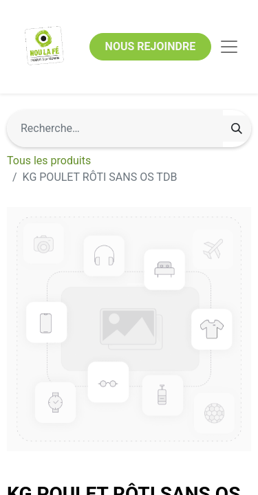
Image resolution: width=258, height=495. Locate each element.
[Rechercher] (236, 129)
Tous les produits (49, 160)
